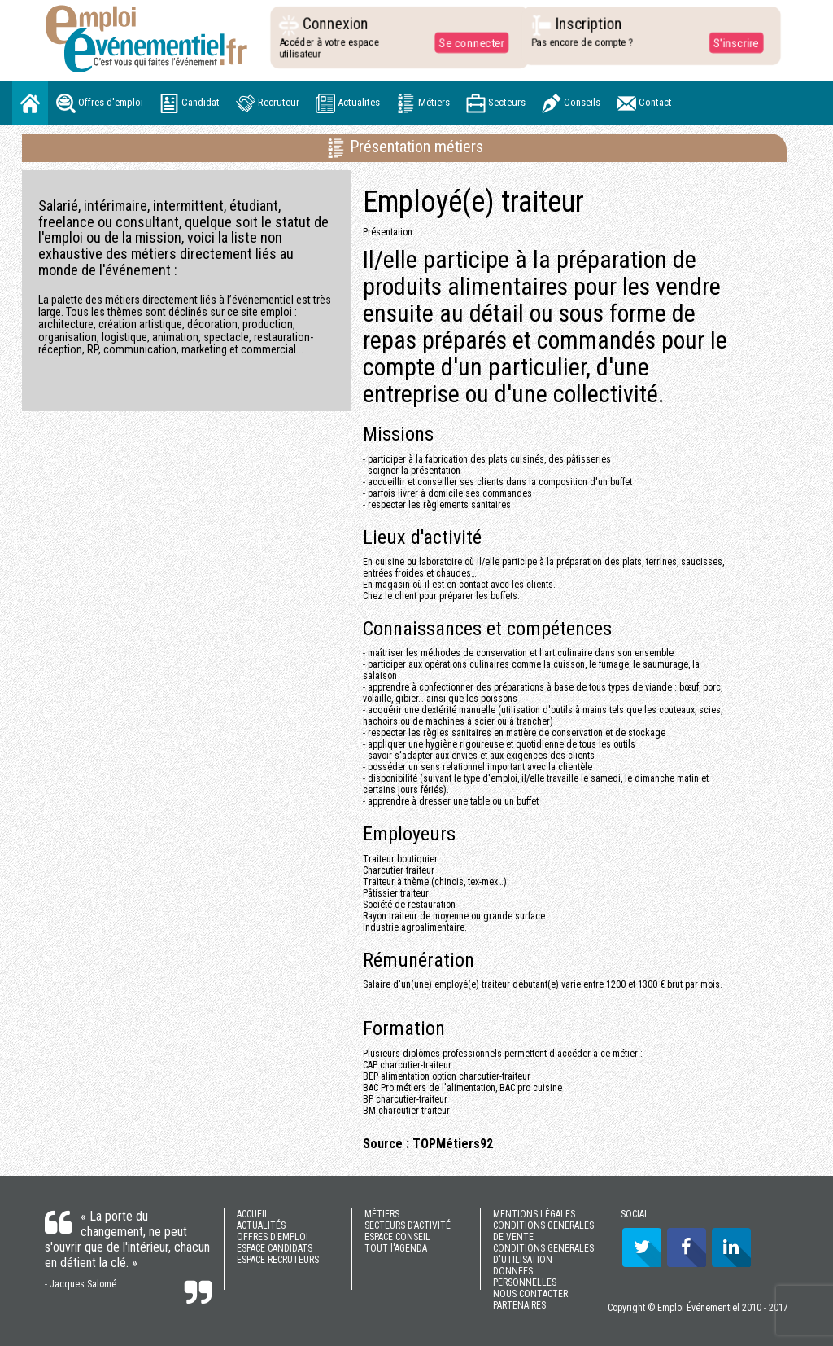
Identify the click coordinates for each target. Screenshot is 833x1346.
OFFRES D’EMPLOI (272, 1237)
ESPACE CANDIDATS (274, 1248)
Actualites (348, 103)
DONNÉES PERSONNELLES (524, 1276)
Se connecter (468, 42)
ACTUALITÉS (261, 1225)
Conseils (571, 103)
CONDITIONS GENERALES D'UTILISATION (543, 1254)
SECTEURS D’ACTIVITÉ (407, 1225)
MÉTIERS (381, 1214)
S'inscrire (731, 42)
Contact (644, 103)
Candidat (189, 103)
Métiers (423, 103)
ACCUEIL (253, 1214)
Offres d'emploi (99, 103)
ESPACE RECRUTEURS (278, 1259)
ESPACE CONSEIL (397, 1237)
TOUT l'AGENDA (395, 1248)
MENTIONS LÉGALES (534, 1214)
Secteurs (496, 103)
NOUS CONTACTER (530, 1294)
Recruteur (267, 103)
